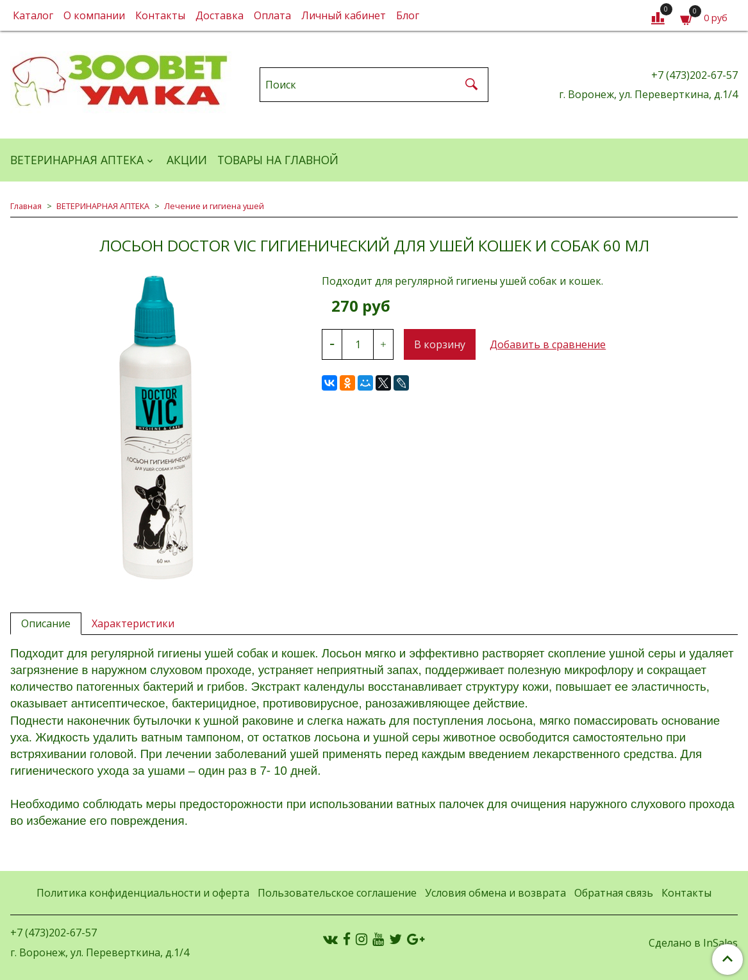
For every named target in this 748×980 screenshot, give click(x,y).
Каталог (33, 15)
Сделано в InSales (693, 943)
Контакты (160, 15)
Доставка (219, 15)
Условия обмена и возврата (495, 893)
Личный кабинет (343, 15)
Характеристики (133, 623)
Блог (407, 15)
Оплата (272, 15)
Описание (46, 623)
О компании (94, 15)
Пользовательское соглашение (337, 893)
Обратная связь (613, 893)
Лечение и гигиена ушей (214, 206)
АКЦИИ (187, 159)
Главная (26, 206)
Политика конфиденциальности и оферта (143, 893)
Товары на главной (277, 159)
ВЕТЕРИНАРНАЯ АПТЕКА (77, 159)
